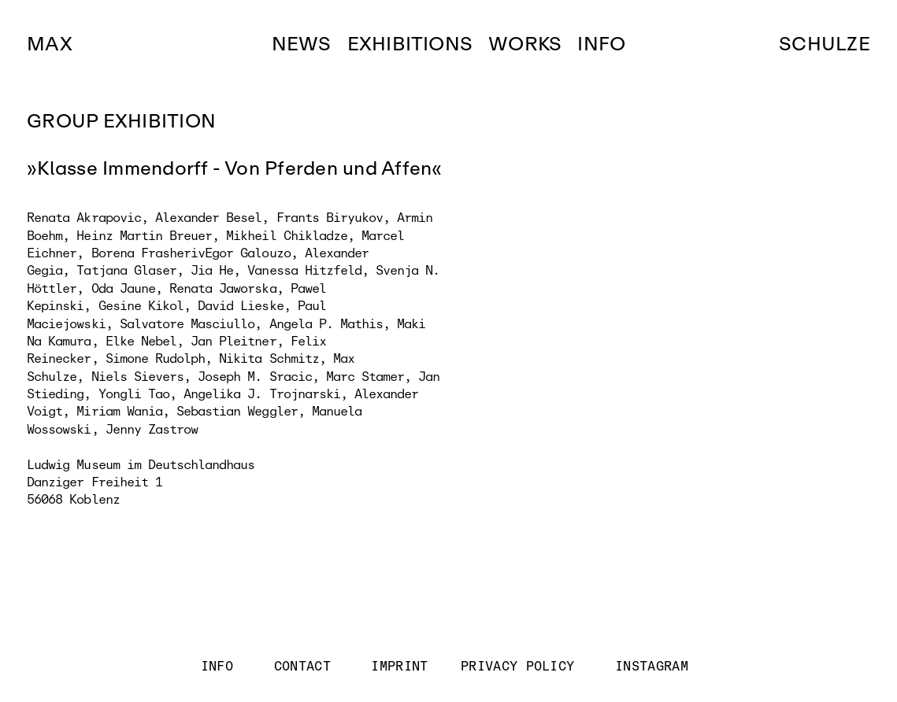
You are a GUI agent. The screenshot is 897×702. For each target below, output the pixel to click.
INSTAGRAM (652, 666)
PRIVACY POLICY (518, 666)
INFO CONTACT (277, 666)
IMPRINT (399, 666)
